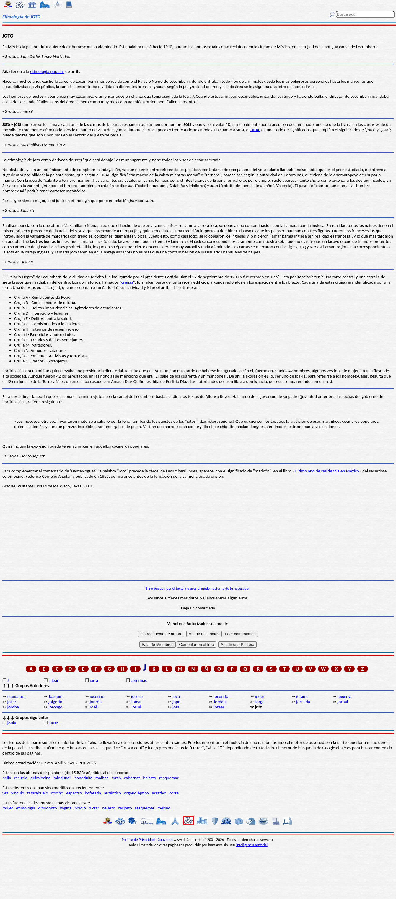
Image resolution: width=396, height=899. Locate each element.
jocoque (97, 696)
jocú (176, 696)
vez (5, 793)
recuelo (21, 778)
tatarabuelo (37, 793)
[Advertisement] (198, 534)
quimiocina (40, 778)
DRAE (255, 129)
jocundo (221, 696)
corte (174, 793)
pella (6, 778)
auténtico (112, 793)
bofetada (93, 793)
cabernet (132, 778)
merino (163, 808)
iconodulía (83, 778)
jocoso (137, 696)
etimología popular (47, 71)
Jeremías (139, 680)
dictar (94, 808)
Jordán (220, 701)
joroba (13, 707)
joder (259, 696)
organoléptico (136, 793)
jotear (219, 707)
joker (11, 701)
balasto (149, 778)
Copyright (165, 839)
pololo (80, 808)
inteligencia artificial (252, 845)
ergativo (159, 793)
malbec (101, 778)
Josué (136, 707)
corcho (57, 793)
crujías (127, 282)
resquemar (169, 778)
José (93, 707)
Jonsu (136, 701)
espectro (74, 793)
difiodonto (47, 808)
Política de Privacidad (139, 839)
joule (11, 723)
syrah (116, 778)
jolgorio (55, 701)
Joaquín (55, 696)
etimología (25, 808)
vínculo (17, 793)
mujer (7, 808)
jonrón (96, 701)
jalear (53, 680)
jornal (343, 701)
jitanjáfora (16, 696)
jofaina (302, 696)
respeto (125, 808)
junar (53, 723)
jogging (344, 696)
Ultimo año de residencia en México (327, 471)
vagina (65, 808)
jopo (176, 701)
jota (176, 707)
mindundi (62, 778)
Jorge (259, 701)
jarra (94, 680)
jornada (303, 701)
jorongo (55, 707)
